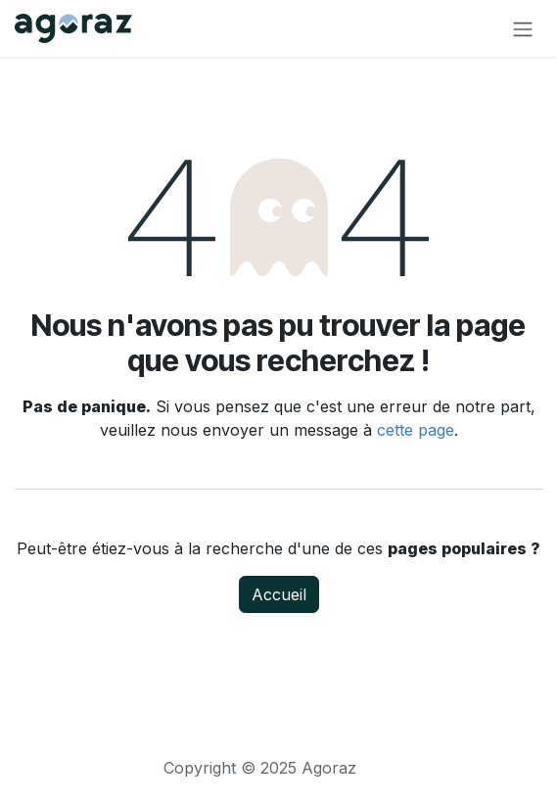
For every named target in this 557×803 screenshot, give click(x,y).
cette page (415, 430)
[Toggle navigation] (522, 28)
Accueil (279, 594)
